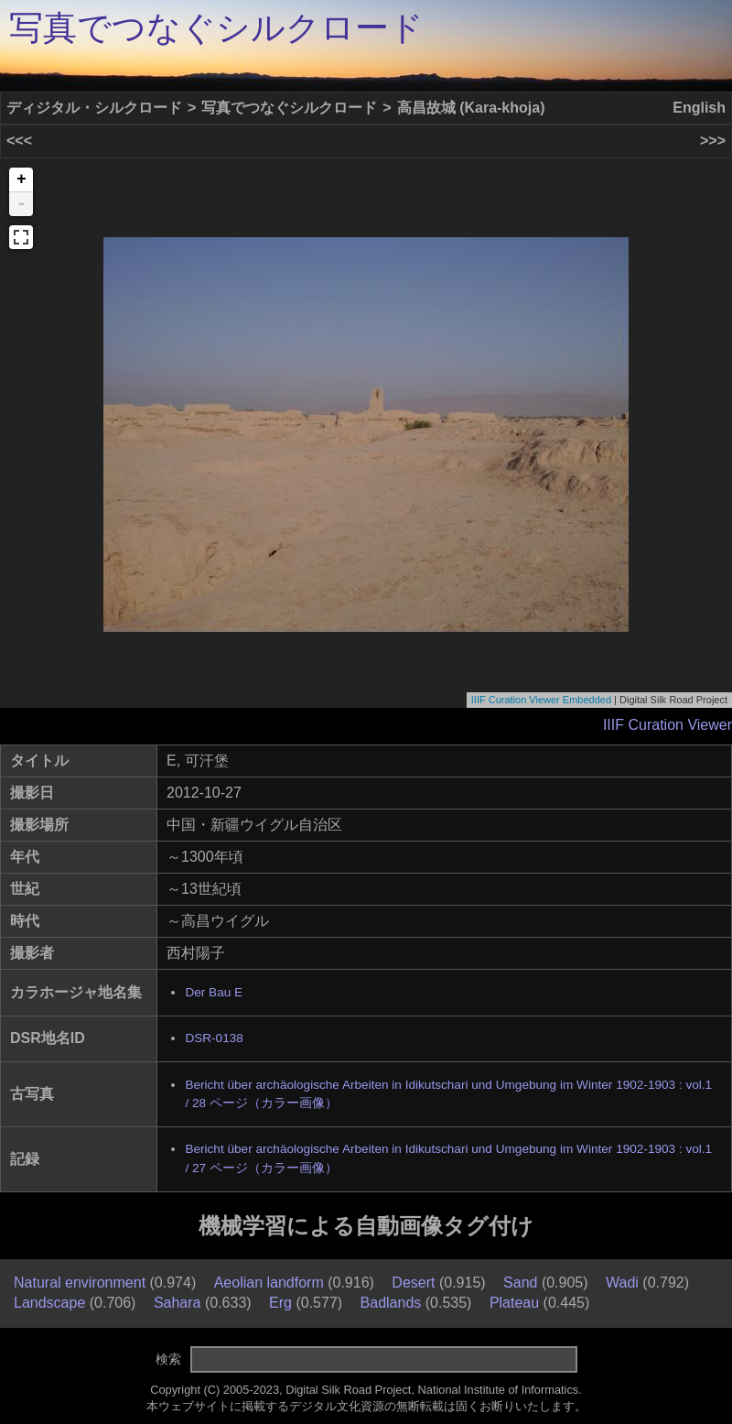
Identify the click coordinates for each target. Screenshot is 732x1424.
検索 (168, 1359)
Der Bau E (213, 992)
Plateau (514, 1302)
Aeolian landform (269, 1282)
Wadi (622, 1282)
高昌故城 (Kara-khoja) (471, 107)
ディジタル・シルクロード (94, 107)
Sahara (177, 1302)
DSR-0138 (213, 1038)
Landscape (49, 1302)
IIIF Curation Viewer (667, 725)
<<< (19, 140)
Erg (280, 1302)
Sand (520, 1282)
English (699, 107)
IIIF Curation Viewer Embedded (541, 699)
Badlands (391, 1302)
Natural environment (79, 1282)
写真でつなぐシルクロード (216, 28)
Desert (413, 1282)
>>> (713, 140)
